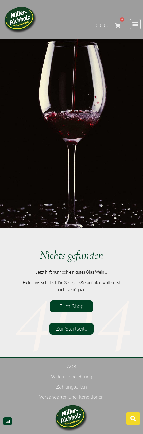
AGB (71, 366)
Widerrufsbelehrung (71, 376)
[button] (135, 24)
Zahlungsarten (71, 387)
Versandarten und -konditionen (71, 397)
